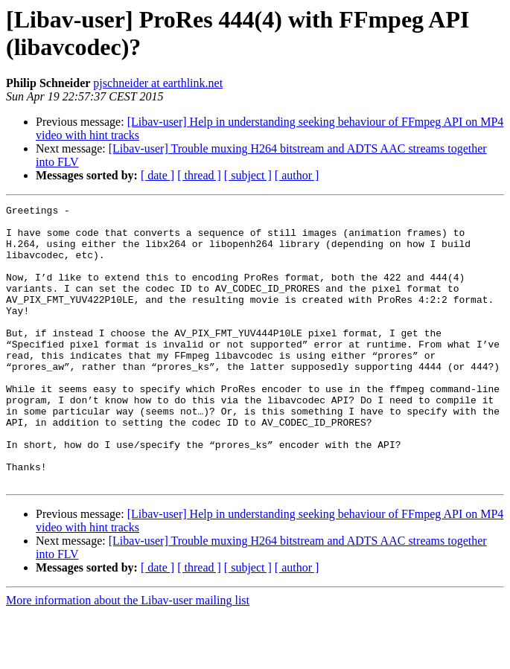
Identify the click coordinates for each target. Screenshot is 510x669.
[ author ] (297, 175)
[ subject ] (248, 175)
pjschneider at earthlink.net (158, 83)
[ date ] (157, 175)
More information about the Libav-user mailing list (127, 656)
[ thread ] (199, 175)
